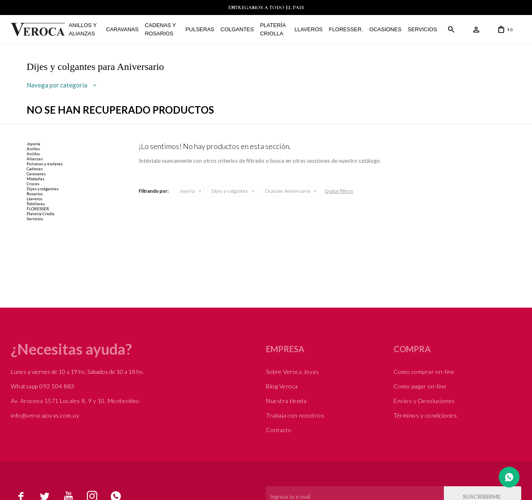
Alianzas (35, 158)
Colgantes (237, 29)
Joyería (187, 191)
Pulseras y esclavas (45, 163)
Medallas (35, 178)
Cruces (33, 183)
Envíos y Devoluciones (424, 400)
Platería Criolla (273, 29)
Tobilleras (36, 203)
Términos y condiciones (425, 415)
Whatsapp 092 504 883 (42, 386)
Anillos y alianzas (83, 29)
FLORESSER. (346, 29)
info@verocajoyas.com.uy (45, 415)
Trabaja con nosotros (295, 415)
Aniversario (287, 191)
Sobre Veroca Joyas (292, 371)
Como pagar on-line (420, 386)
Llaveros (309, 29)
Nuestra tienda (286, 400)
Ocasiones (385, 29)
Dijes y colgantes (230, 191)
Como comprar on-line (424, 371)
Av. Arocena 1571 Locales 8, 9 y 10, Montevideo (75, 400)
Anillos (33, 148)
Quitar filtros (339, 191)
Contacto (278, 429)
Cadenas (35, 168)
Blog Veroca (282, 386)
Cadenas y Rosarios (160, 29)
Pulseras (199, 29)
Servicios (422, 29)
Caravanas (122, 29)
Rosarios (35, 193)
